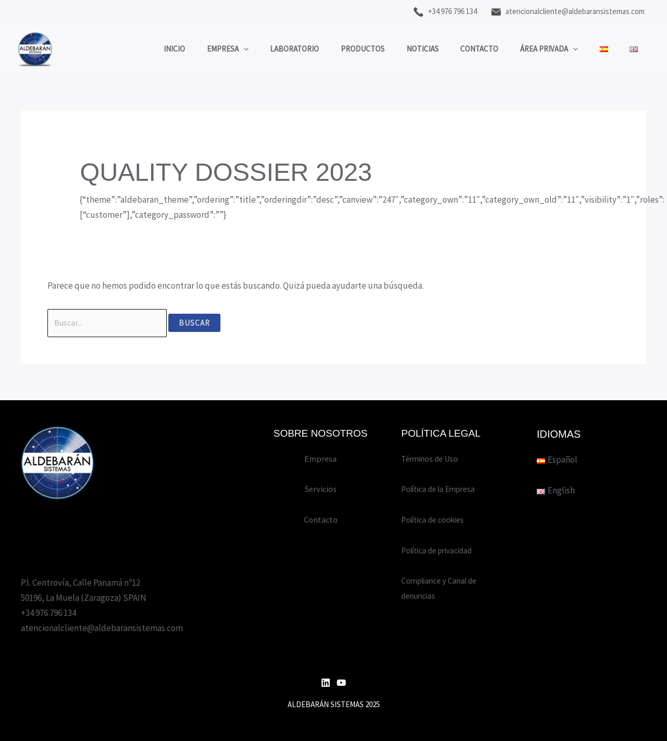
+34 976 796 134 (445, 11)
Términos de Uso (432, 458)
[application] (211, 49)
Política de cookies (436, 519)
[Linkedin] (325, 682)
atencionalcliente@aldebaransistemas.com (568, 11)
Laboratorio (266, 49)
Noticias (403, 49)
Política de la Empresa (443, 489)
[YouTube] (341, 682)
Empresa (195, 49)
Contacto (464, 49)
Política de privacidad (442, 550)
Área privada (538, 49)
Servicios (321, 489)
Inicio (137, 49)
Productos (339, 49)
